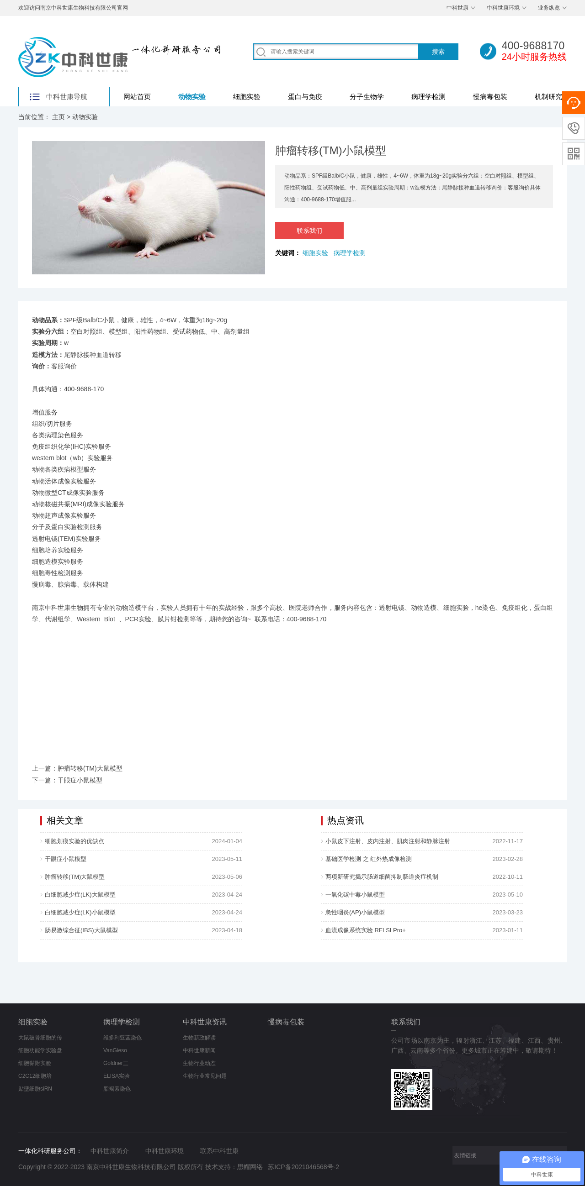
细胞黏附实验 (34, 1063)
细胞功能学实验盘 (40, 1050)
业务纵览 (549, 8)
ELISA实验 (116, 1076)
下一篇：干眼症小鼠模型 (67, 780)
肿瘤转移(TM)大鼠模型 (75, 876)
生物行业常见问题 (205, 1076)
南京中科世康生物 (57, 607)
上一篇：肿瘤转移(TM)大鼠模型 (77, 768)
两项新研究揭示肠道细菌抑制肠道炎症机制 (381, 876)
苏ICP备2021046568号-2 (303, 1166)
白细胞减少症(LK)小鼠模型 (80, 912)
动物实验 (192, 96)
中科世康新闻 (199, 1050)
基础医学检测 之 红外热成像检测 (368, 858)
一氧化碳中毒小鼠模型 (355, 894)
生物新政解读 (199, 1037)
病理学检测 (428, 96)
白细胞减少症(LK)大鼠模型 (80, 894)
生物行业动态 (199, 1063)
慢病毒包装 (490, 96)
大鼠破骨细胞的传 (40, 1037)
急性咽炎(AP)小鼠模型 (355, 912)
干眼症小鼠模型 (65, 858)
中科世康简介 (109, 1151)
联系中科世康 (219, 1151)
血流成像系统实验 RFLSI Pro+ (365, 930)
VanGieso (115, 1050)
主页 (58, 117)
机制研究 (548, 96)
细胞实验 (247, 96)
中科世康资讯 (205, 1022)
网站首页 (137, 96)
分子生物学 (367, 96)
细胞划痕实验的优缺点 (74, 841)
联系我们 (309, 230)
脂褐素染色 (117, 1089)
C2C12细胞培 (35, 1076)
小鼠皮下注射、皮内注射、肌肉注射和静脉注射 (387, 841)
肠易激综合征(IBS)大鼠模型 (81, 930)
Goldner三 (115, 1063)
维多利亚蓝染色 (122, 1037)
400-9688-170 (84, 389)
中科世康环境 (503, 8)
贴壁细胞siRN (35, 1089)
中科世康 (457, 8)
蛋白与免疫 (305, 96)
